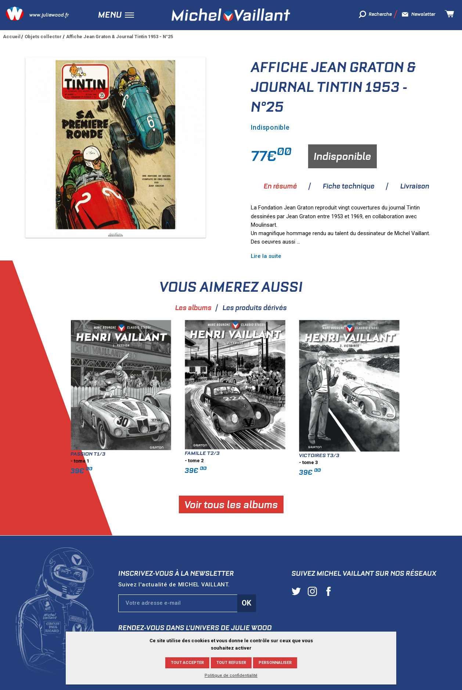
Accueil (12, 36)
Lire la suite (266, 256)
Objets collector (43, 36)
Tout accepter (187, 662)
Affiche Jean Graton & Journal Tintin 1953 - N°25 (119, 36)
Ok (246, 603)
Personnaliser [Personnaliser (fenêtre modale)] (275, 662)
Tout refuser (231, 662)
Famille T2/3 (299, 453)
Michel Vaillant (231, 14)
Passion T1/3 (185, 453)
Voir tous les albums (328, 504)
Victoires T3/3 (416, 455)
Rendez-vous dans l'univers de (195, 627)
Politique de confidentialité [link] (231, 675)
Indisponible (342, 156)
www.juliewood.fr (49, 15)
